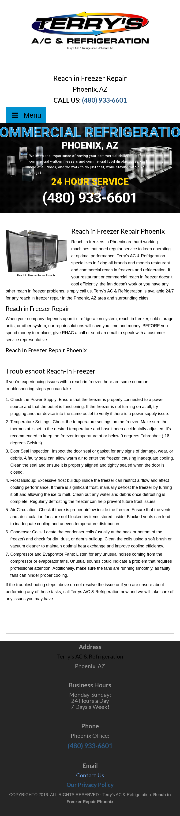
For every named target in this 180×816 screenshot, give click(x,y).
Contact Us (90, 775)
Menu (25, 115)
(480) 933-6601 (104, 100)
